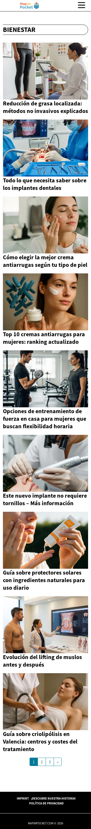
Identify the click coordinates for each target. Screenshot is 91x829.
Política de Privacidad (46, 803)
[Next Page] (58, 762)
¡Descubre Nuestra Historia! (53, 798)
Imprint (23, 798)
